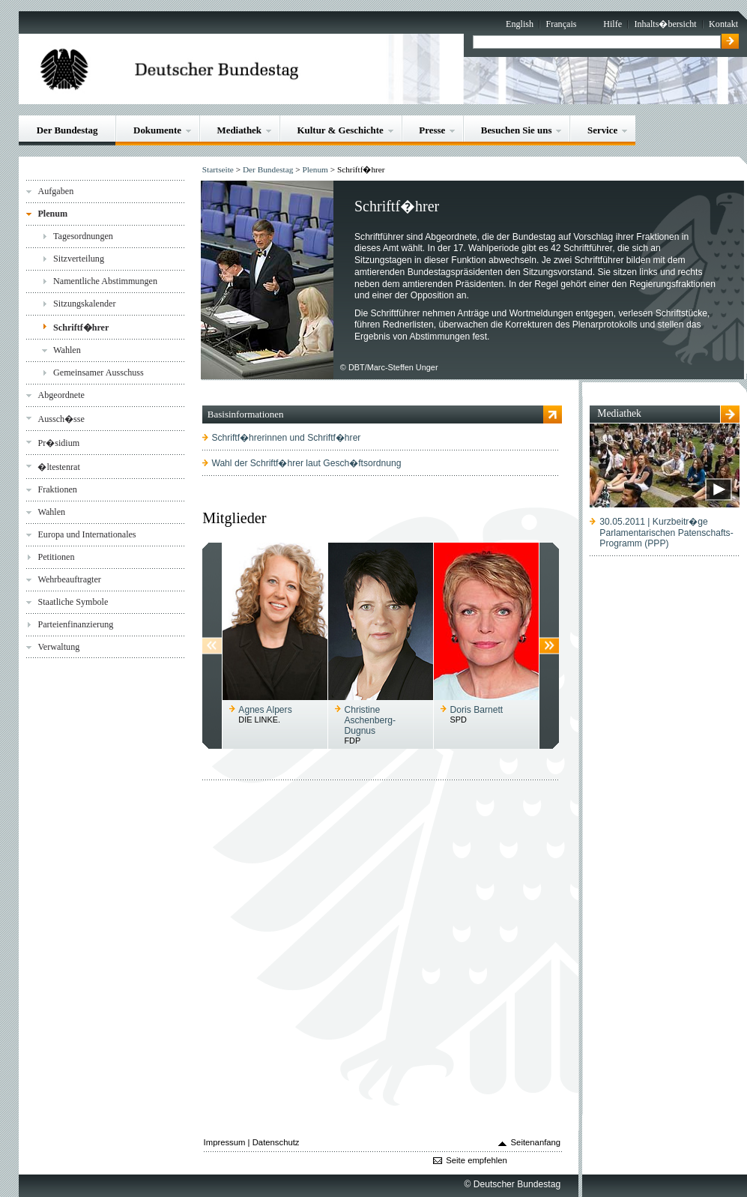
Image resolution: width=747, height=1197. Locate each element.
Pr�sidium (58, 443)
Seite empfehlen (476, 1160)
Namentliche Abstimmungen (105, 281)
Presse (432, 130)
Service (602, 130)
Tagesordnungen (83, 236)
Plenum (52, 213)
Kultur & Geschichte (340, 130)
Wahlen (67, 350)
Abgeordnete (61, 395)
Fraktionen (56, 489)
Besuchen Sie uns (516, 130)
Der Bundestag (67, 130)
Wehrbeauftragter (68, 579)
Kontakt (723, 24)
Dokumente (157, 130)
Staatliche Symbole (72, 602)
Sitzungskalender (84, 303)
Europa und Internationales (86, 534)
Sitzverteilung (78, 258)
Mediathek (239, 130)
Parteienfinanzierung (75, 624)
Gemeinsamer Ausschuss (98, 372)
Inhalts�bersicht (665, 24)
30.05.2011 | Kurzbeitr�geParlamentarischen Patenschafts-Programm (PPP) (666, 532)
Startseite (218, 169)
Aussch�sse (60, 419)
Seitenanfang (536, 1142)
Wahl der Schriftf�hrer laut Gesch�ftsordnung (306, 463)
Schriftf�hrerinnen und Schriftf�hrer (285, 437)
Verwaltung (58, 647)
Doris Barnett (476, 710)
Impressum (225, 1142)
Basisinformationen (246, 414)
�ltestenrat (58, 467)
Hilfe (612, 24)
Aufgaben (55, 191)
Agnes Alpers (264, 710)
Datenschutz (276, 1142)
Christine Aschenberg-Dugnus (370, 720)
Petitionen (55, 557)
